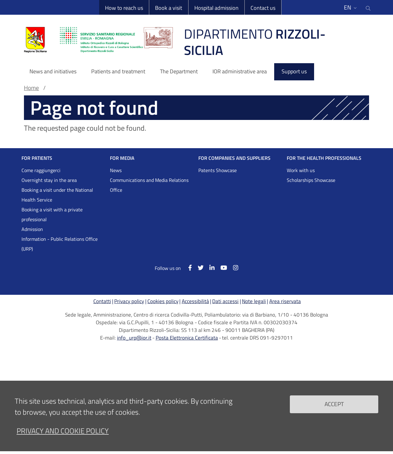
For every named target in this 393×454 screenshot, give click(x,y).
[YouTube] (221, 267)
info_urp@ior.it (134, 338)
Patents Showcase (217, 170)
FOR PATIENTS (36, 158)
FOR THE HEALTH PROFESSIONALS (324, 158)
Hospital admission (216, 8)
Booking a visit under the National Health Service (57, 194)
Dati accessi (225, 301)
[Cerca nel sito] (368, 7)
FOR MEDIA (122, 158)
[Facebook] (187, 267)
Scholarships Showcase (311, 180)
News (116, 170)
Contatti (102, 301)
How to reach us (124, 8)
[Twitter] (198, 267)
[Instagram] (232, 267)
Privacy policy (129, 301)
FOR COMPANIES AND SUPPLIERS (234, 158)
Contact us (263, 8)
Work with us (301, 170)
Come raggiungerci (40, 170)
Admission (32, 229)
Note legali (254, 301)
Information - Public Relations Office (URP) (59, 243)
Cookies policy (162, 301)
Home (31, 87)
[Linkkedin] (209, 267)
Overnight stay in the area (49, 180)
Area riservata (285, 301)
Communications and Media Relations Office (149, 185)
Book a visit (168, 8)
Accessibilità (195, 301)
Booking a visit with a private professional (52, 214)
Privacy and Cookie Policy (63, 435)
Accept (334, 409)
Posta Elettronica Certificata (187, 338)
